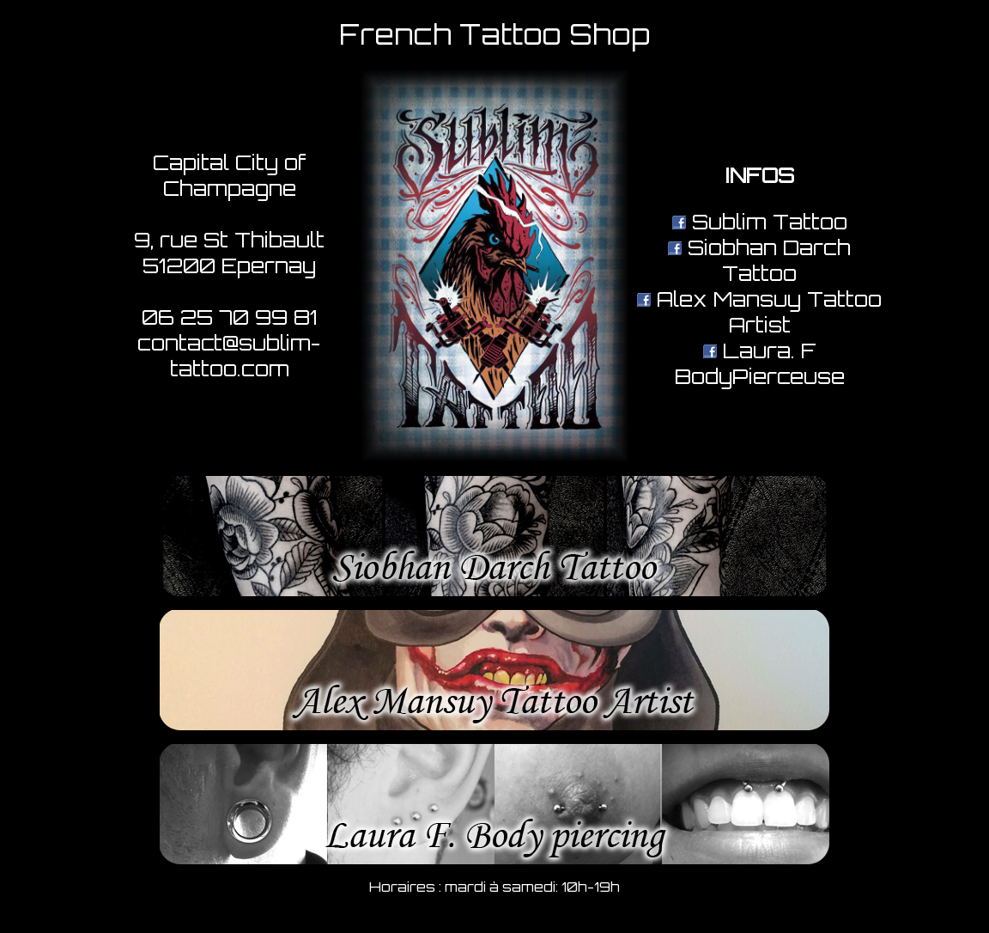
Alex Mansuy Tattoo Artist (759, 312)
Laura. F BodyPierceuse (760, 363)
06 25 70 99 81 (230, 317)
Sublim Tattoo (759, 222)
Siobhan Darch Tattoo (759, 260)
